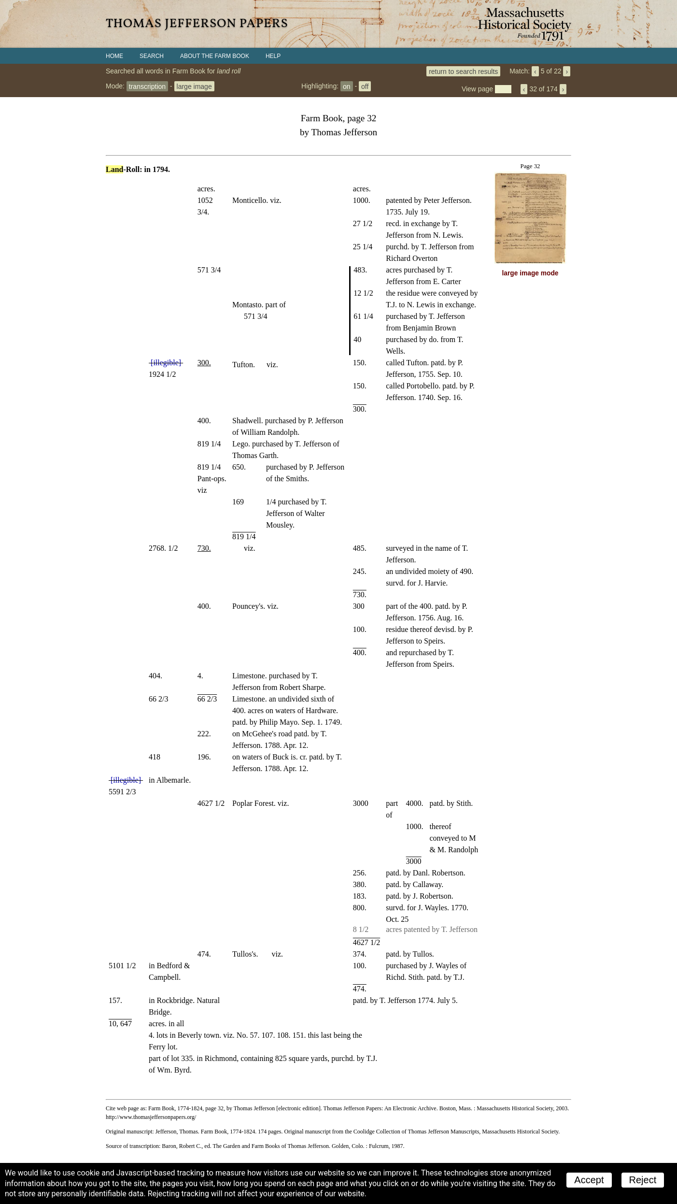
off (364, 86)
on (347, 86)
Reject (643, 1180)
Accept (589, 1180)
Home (114, 56)
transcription (147, 86)
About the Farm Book (214, 56)
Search (152, 56)
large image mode (530, 273)
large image (194, 86)
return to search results (463, 71)
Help (273, 56)
